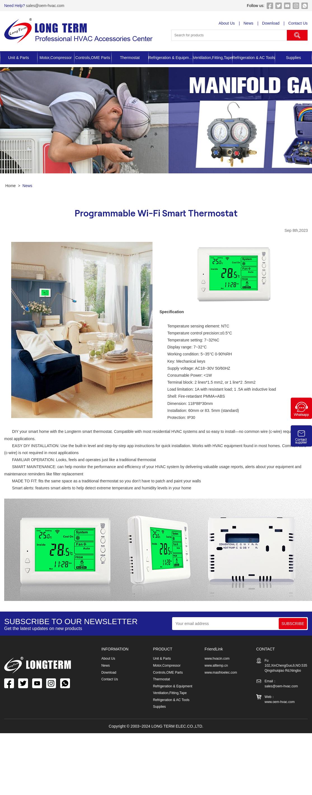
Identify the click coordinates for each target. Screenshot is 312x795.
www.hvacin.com (217, 658)
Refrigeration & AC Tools (253, 57)
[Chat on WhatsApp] (301, 417)
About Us (227, 23)
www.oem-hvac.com (280, 702)
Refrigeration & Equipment (170, 57)
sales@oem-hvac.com (45, 5)
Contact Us (298, 23)
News (249, 23)
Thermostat (130, 57)
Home (10, 185)
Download (271, 23)
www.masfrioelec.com (221, 672)
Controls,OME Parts (92, 57)
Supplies (159, 705)
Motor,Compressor (55, 57)
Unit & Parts (18, 57)
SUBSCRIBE (292, 623)
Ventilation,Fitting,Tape (212, 57)
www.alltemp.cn (216, 665)
